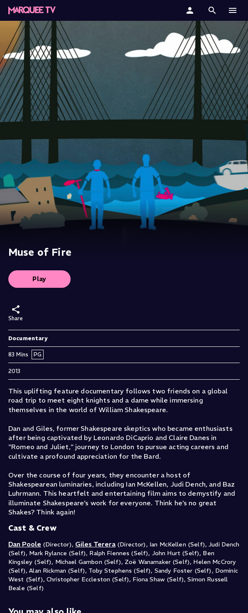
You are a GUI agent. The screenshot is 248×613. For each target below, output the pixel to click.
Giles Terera (95, 544)
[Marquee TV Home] (32, 10)
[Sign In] (191, 10)
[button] (212, 10)
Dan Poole (24, 544)
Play (39, 279)
